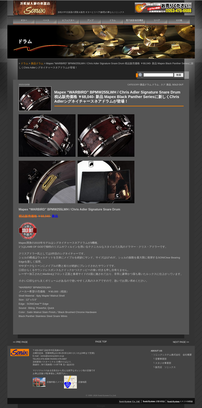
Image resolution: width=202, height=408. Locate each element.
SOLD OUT (177, 84)
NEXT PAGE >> (181, 342)
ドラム (112, 20)
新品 (168, 84)
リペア (157, 20)
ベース (46, 20)
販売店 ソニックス (165, 367)
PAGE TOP (101, 341)
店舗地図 (75, 382)
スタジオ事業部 (163, 363)
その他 (179, 20)
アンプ (90, 20)
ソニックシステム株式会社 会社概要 (172, 355)
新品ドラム (37, 63)
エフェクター (68, 20)
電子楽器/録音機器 (134, 20)
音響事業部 (161, 359)
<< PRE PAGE (20, 342)
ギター (24, 20)
